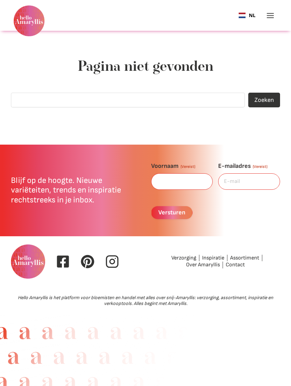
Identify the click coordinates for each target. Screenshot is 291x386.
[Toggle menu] (270, 16)
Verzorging (183, 258)
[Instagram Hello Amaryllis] (112, 261)
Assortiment (244, 258)
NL (247, 15)
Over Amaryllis (203, 265)
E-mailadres (242, 166)
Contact (235, 265)
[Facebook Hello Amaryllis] (63, 261)
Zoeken (264, 100)
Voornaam (173, 166)
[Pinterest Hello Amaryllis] (87, 261)
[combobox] (247, 15)
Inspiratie (213, 258)
